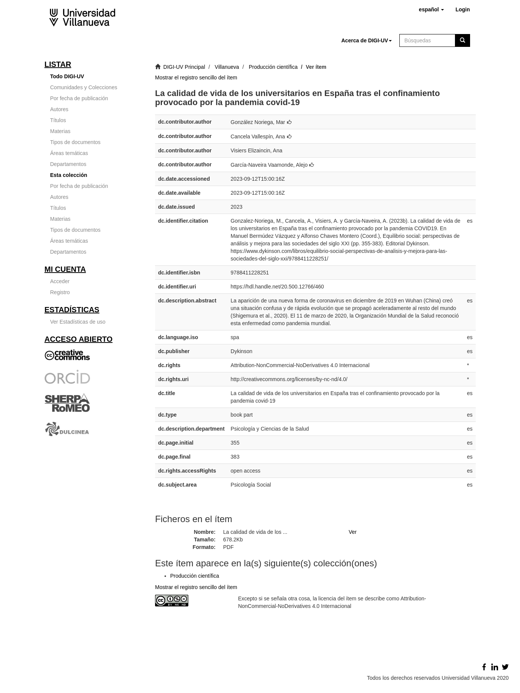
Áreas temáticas (69, 153)
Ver (353, 532)
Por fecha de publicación (79, 98)
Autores (59, 109)
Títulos (58, 120)
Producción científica (273, 67)
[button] (431, 9)
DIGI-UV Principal (184, 67)
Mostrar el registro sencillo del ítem (196, 77)
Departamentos (68, 164)
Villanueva (227, 67)
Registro (60, 292)
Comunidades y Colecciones (83, 87)
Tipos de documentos (75, 142)
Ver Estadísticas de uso (78, 322)
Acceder (60, 281)
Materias (60, 131)
